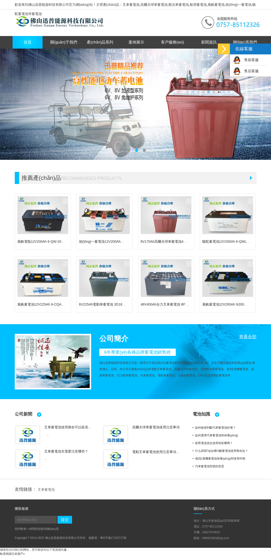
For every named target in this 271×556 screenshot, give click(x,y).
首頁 (27, 42)
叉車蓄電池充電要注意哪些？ (66, 451)
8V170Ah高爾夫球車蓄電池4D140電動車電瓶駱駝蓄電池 (183, 241)
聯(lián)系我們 (245, 42)
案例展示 (136, 42)
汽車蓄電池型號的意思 (209, 466)
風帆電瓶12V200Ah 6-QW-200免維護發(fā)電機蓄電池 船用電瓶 (65, 241)
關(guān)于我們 (63, 42)
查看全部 (247, 336)
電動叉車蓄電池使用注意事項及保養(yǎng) (164, 452)
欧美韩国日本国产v (12, 554)
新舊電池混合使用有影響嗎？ (214, 443)
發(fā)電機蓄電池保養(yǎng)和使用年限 (220, 458)
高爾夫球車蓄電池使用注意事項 (156, 427)
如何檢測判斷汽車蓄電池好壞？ (215, 427)
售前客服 (246, 60)
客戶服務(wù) (172, 42)
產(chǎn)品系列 (100, 42)
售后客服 (246, 71)
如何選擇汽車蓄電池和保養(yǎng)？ (216, 435)
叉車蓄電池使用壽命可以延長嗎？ (69, 427)
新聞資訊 (209, 42)
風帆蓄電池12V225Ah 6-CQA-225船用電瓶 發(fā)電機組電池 (62, 304)
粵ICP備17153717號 (113, 538)
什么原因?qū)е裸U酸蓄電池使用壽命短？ (221, 451)
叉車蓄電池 (46, 489)
